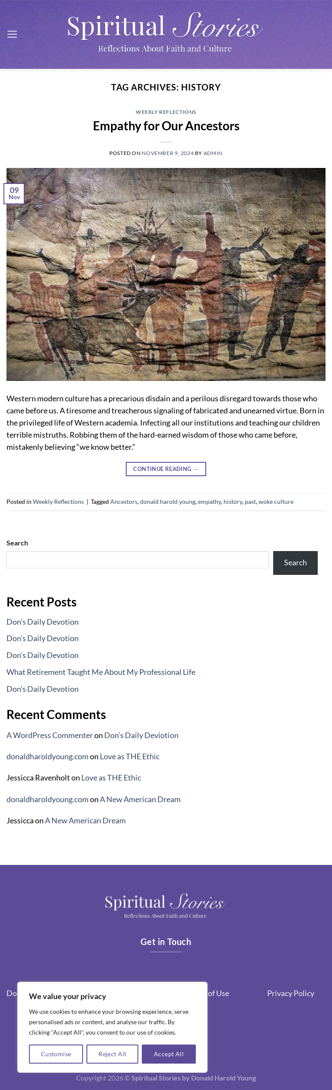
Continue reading (165, 469)
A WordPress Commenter (49, 735)
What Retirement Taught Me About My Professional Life (100, 672)
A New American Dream (140, 799)
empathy (209, 501)
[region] (112, 1027)
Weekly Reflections (166, 112)
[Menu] (12, 34)
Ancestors (123, 501)
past (250, 501)
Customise (56, 1054)
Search (17, 543)
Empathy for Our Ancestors (166, 125)
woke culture (276, 501)
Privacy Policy (290, 993)
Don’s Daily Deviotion (141, 735)
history (232, 501)
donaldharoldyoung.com (47, 756)
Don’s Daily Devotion (42, 621)
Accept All (169, 1054)
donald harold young (167, 501)
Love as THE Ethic (130, 756)
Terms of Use (207, 993)
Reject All (112, 1054)
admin (213, 153)
